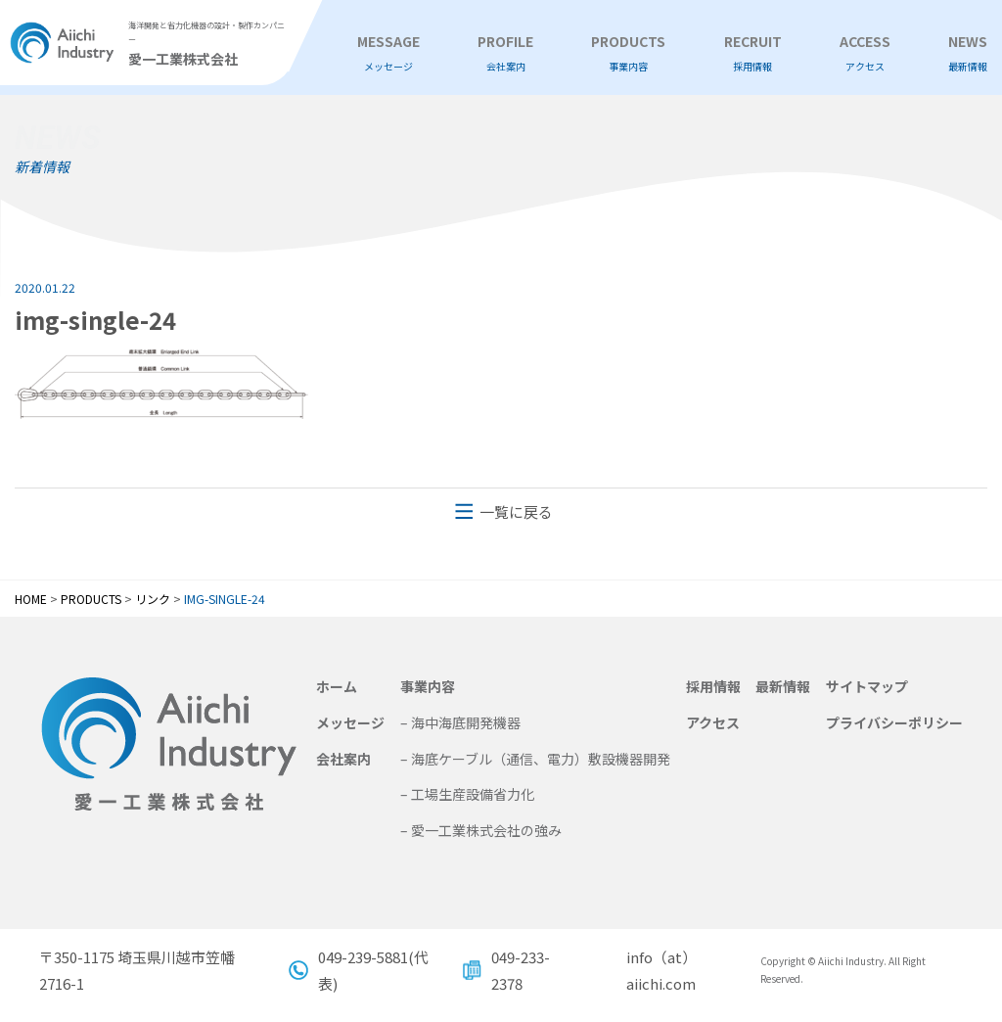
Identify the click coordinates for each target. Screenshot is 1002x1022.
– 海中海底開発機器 (460, 722)
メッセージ (350, 722)
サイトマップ (867, 686)
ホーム (336, 686)
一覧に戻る (516, 511)
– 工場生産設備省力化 (467, 794)
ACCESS (865, 53)
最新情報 (782, 686)
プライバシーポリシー (894, 722)
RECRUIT (753, 53)
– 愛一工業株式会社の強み (481, 830)
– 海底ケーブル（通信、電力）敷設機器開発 (535, 758)
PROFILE (505, 53)
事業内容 (427, 686)
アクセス (713, 722)
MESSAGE (388, 53)
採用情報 (713, 686)
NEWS (967, 53)
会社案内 (343, 758)
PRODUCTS (628, 53)
